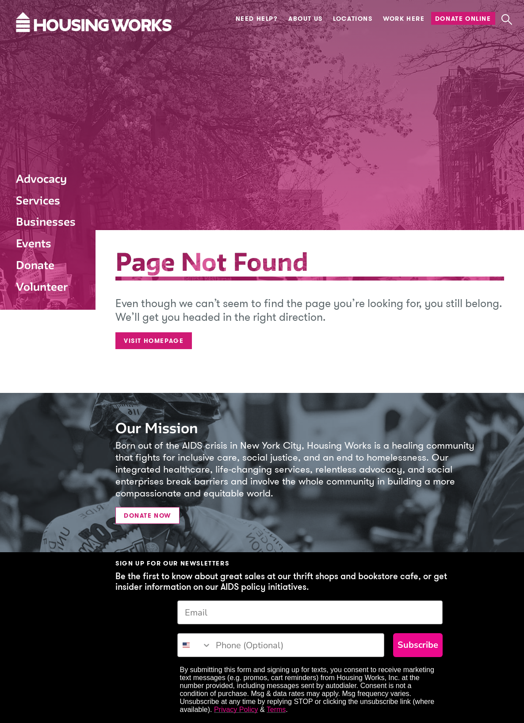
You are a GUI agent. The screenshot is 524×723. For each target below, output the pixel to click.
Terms (276, 709)
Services (38, 200)
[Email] (310, 612)
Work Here (404, 18)
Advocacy (41, 179)
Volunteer (42, 287)
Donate (35, 265)
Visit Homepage (154, 340)
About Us (305, 18)
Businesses (46, 222)
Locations (352, 18)
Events (33, 243)
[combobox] (194, 645)
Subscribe (418, 645)
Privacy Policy (236, 709)
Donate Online (463, 18)
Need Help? (257, 18)
